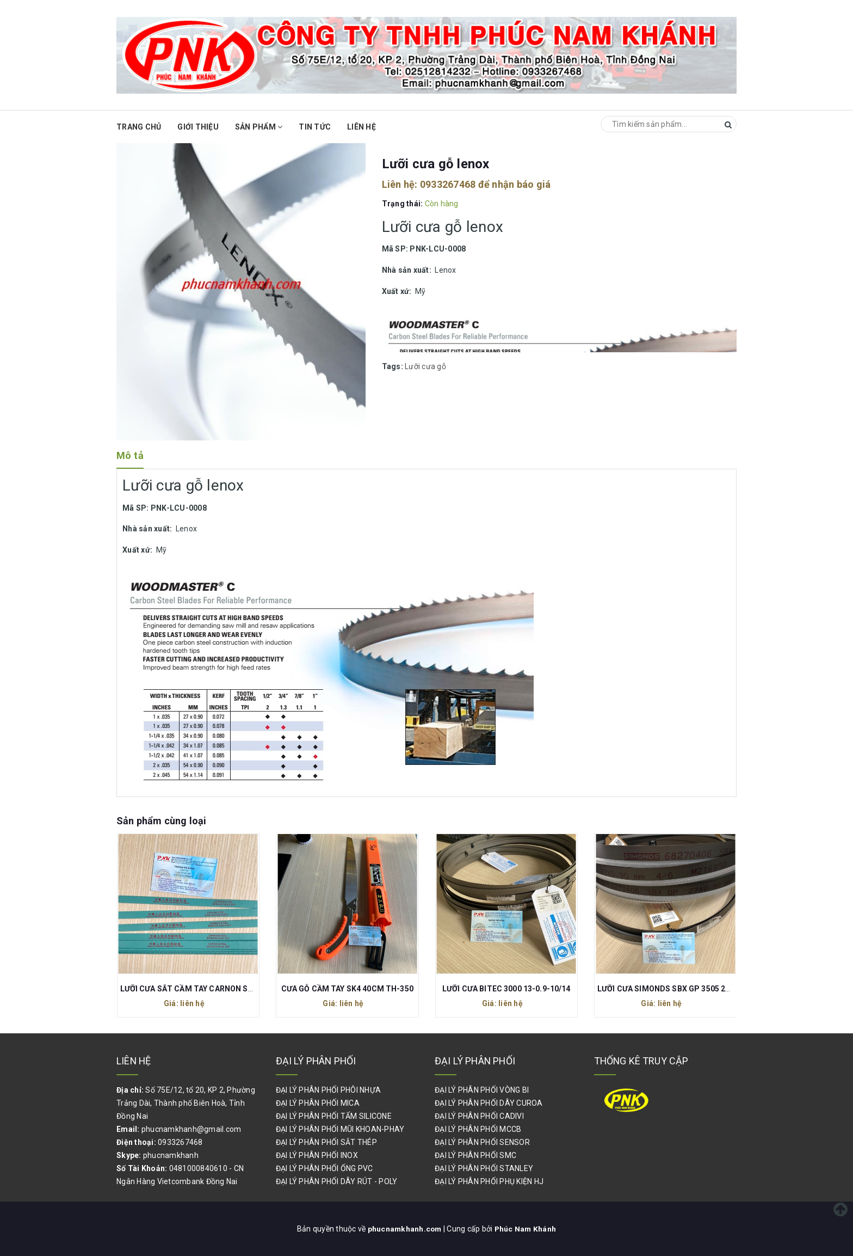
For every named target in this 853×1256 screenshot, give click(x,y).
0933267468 (448, 184)
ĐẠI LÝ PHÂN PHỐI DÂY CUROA (489, 1103)
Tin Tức (315, 126)
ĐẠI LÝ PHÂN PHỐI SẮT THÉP (326, 1142)
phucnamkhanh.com (404, 1228)
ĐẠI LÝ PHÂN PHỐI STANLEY (484, 1168)
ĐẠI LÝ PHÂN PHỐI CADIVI (479, 1116)
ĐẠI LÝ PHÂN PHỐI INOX (317, 1155)
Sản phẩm (259, 126)
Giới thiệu (198, 126)
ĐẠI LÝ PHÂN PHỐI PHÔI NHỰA (328, 1090)
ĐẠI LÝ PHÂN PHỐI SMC (475, 1155)
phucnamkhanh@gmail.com (191, 1129)
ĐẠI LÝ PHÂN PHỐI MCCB (478, 1129)
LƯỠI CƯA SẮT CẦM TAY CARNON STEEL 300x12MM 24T (222, 988)
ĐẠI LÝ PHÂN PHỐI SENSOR (482, 1142)
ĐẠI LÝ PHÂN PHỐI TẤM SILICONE (334, 1116)
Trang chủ (138, 126)
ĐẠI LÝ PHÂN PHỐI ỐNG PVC (324, 1168)
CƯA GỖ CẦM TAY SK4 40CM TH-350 (347, 988)
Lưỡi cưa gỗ (425, 366)
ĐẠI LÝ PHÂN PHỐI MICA (318, 1103)
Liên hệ (361, 126)
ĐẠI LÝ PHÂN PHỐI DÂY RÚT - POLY (337, 1181)
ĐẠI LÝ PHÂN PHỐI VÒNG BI (482, 1090)
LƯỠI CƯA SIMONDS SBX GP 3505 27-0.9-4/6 (678, 988)
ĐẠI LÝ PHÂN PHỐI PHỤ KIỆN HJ (489, 1181)
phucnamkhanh (171, 1155)
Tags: (393, 366)
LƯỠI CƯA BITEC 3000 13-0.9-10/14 (506, 988)
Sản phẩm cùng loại (161, 820)
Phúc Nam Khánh (526, 1228)
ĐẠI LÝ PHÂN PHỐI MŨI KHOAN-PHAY (340, 1129)
